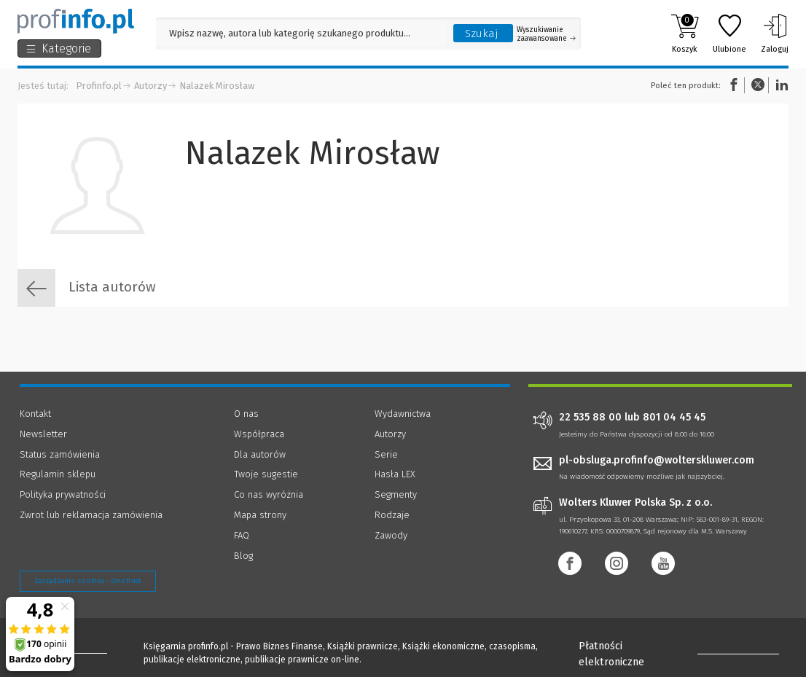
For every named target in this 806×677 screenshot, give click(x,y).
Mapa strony (260, 514)
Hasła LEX (395, 474)
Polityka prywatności (63, 494)
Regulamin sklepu (57, 474)
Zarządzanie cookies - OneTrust (87, 580)
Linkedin (780, 85)
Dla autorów (260, 454)
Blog (243, 555)
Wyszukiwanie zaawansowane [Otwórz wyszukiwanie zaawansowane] (546, 34)
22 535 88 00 (590, 417)
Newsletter (43, 433)
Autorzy (150, 85)
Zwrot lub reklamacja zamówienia (91, 514)
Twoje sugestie (266, 474)
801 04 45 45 (674, 417)
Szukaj (481, 33)
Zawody (391, 535)
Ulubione (729, 33)
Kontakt (35, 413)
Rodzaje (392, 514)
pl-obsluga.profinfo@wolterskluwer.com (656, 460)
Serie (386, 454)
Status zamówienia (60, 454)
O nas (246, 413)
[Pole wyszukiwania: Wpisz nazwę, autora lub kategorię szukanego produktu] (301, 33)
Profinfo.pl (99, 85)
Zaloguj (775, 33)
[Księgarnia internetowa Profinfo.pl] (75, 21)
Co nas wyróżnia (268, 494)
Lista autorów (86, 288)
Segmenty (396, 494)
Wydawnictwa (403, 413)
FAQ (241, 535)
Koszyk (684, 33)
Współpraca (259, 433)
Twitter (758, 85)
